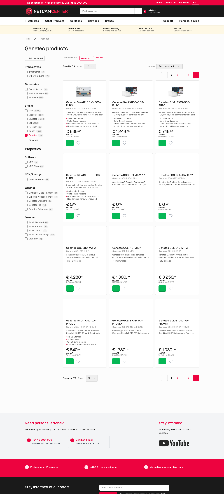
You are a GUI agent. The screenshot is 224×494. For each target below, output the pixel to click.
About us (170, 2)
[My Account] (183, 12)
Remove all (99, 58)
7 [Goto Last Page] (188, 75)
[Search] (138, 11)
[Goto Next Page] (196, 75)
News (159, 2)
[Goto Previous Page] (164, 75)
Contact (184, 2)
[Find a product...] (111, 11)
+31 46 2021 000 (78, 2)
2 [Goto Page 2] (177, 75)
